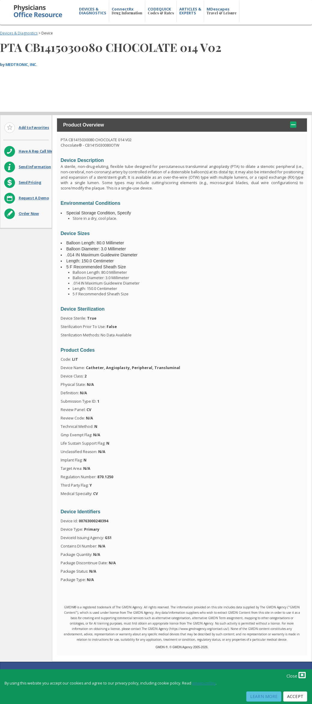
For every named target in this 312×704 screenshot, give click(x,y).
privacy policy (204, 683)
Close (296, 675)
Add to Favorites (34, 127)
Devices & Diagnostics (19, 33)
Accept (295, 696)
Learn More (263, 696)
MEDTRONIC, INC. (21, 64)
